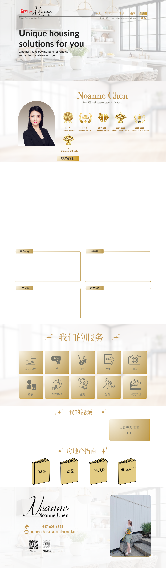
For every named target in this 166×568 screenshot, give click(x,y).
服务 (122, 13)
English (143, 13)
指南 (132, 13)
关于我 (108, 13)
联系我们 (68, 158)
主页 (98, 13)
